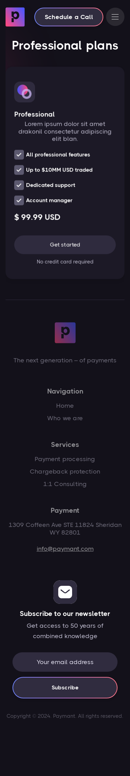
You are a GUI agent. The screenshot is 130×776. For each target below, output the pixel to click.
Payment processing (65, 459)
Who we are (65, 418)
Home (65, 405)
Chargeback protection (65, 471)
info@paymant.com (65, 548)
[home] (15, 17)
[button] (115, 17)
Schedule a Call (69, 17)
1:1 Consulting (65, 483)
